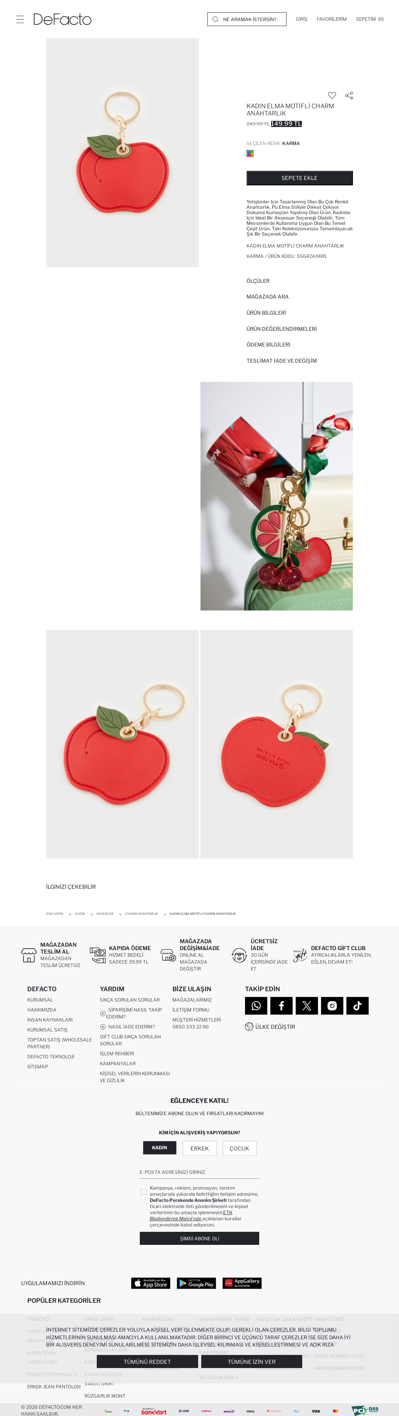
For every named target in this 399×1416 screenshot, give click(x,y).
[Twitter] (307, 1006)
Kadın (159, 1148)
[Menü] (20, 19)
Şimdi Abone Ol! (199, 1239)
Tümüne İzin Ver (252, 1361)
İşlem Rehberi (117, 1054)
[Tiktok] (357, 1006)
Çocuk (239, 1148)
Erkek (199, 1148)
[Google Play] (196, 1283)
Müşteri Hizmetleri (196, 1020)
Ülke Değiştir (275, 1026)
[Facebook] (281, 1006)
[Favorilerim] (332, 19)
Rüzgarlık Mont (105, 1396)
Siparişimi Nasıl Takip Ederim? (131, 1013)
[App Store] (151, 1283)
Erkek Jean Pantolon (54, 1387)
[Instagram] (332, 1006)
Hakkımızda (41, 1010)
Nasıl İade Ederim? (127, 1027)
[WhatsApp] (256, 1006)
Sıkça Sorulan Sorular (130, 1000)
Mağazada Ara (268, 297)
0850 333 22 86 (190, 1027)
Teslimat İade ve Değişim (282, 361)
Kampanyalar (118, 1064)
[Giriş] (302, 19)
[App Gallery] (242, 1283)
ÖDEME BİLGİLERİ (268, 345)
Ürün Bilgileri (266, 313)
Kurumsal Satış (47, 1030)
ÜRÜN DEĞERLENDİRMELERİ (282, 329)
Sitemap (37, 1067)
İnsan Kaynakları (50, 1020)
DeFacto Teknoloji (50, 1057)
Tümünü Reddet (147, 1361)
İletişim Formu (190, 1010)
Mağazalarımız (192, 1000)
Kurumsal (40, 1000)
